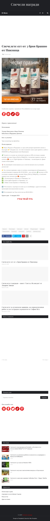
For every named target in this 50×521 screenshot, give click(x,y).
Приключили (6, 231)
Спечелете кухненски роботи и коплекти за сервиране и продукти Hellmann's (27, 455)
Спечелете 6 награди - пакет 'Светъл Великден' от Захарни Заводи (22, 284)
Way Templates (33, 518)
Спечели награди (25, 4)
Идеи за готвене (6, 499)
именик (26, 229)
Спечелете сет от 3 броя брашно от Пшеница (19, 262)
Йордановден (34, 229)
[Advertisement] (25, 32)
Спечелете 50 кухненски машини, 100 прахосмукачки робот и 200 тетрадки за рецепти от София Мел (23, 308)
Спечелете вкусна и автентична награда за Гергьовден (27, 470)
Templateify (21, 518)
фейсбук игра (36, 231)
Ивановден (12, 229)
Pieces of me (5, 496)
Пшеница (14, 231)
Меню (6, 13)
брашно (5, 229)
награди (42, 229)
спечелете (21, 231)
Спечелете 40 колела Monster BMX (20, 462)
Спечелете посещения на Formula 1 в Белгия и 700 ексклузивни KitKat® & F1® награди (25, 448)
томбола (28, 231)
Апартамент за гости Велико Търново (11, 494)
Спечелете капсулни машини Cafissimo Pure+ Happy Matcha (28, 478)
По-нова (5, 359)
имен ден (19, 229)
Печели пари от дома (7, 491)
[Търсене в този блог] (21, 397)
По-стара (45, 359)
